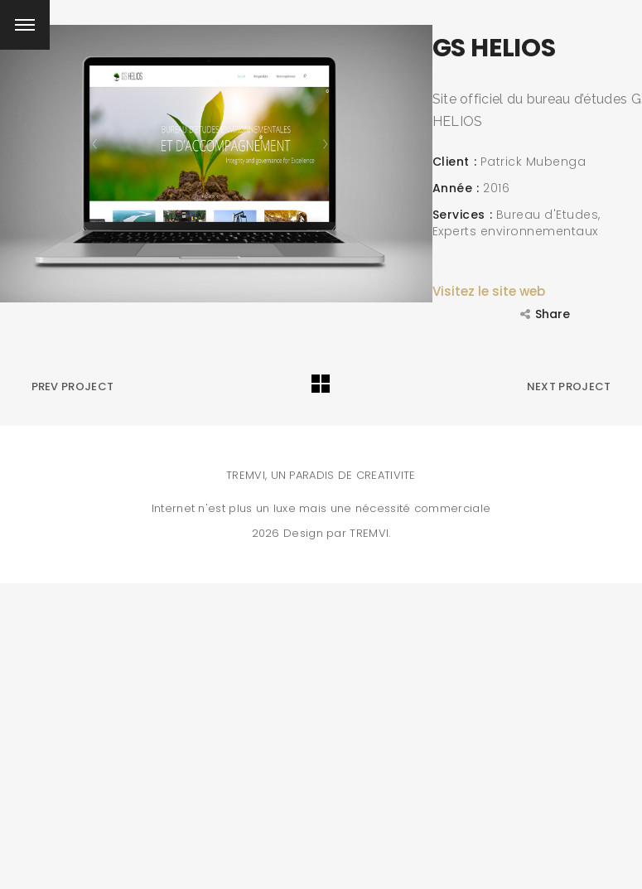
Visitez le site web (488, 291)
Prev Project (72, 386)
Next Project (569, 386)
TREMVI (369, 533)
